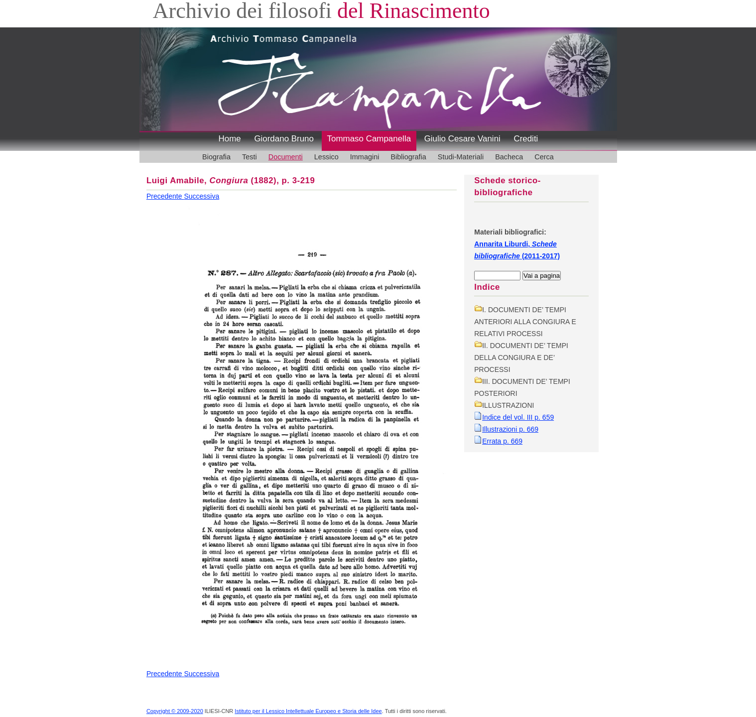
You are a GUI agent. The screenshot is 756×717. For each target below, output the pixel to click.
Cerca (544, 157)
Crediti (525, 138)
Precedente (165, 196)
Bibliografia (408, 157)
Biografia (216, 157)
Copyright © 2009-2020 (174, 711)
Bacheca (509, 157)
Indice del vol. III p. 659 (518, 417)
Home (230, 138)
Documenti (285, 157)
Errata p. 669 (502, 441)
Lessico (326, 157)
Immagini (364, 157)
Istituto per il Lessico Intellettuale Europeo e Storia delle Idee (308, 711)
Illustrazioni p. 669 (510, 429)
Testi (249, 157)
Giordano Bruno (284, 138)
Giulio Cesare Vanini (462, 138)
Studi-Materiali (461, 157)
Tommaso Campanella (369, 138)
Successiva (201, 196)
